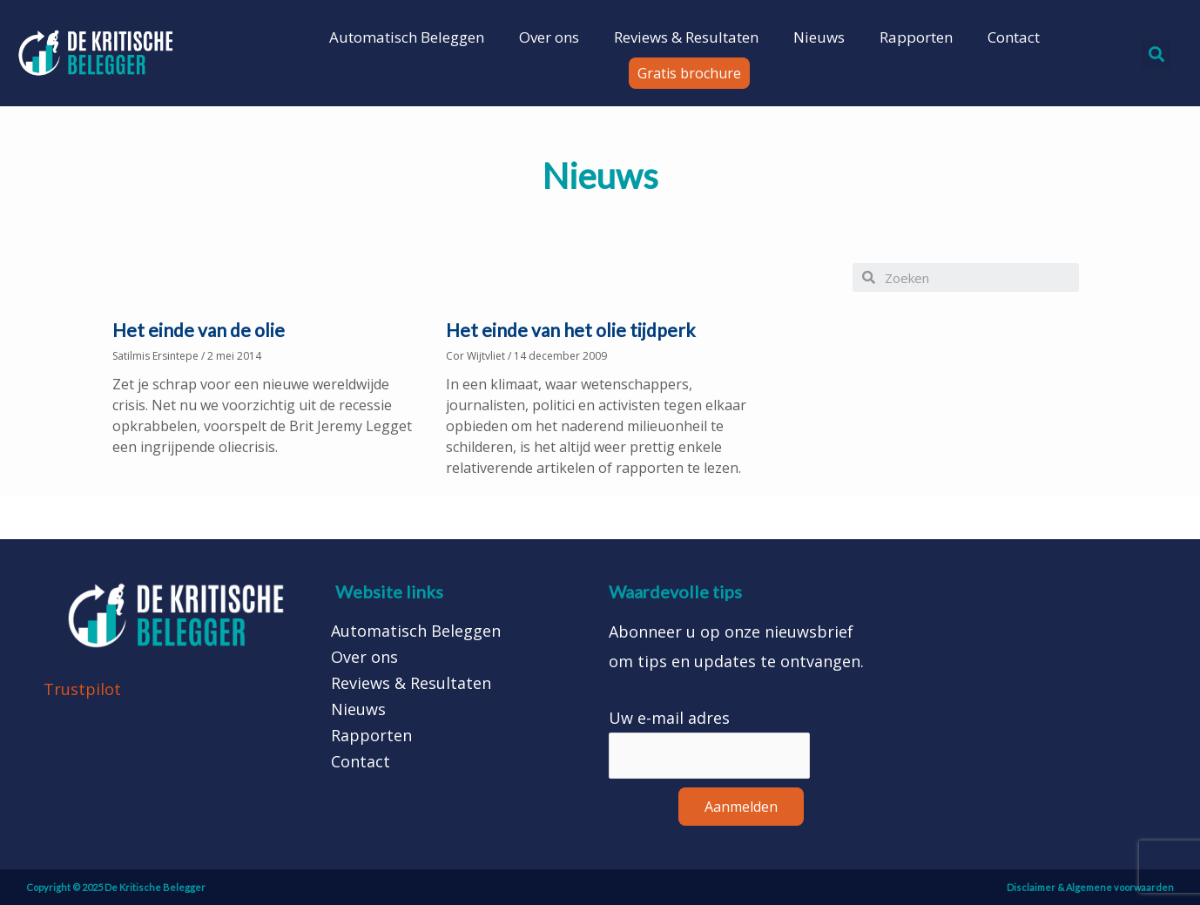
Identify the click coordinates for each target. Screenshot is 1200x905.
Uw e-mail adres (669, 717)
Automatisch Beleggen (406, 37)
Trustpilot (82, 689)
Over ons (549, 37)
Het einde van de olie (198, 330)
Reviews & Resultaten (686, 37)
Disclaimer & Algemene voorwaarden (1090, 887)
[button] (689, 73)
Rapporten (916, 37)
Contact (1014, 37)
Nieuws (819, 37)
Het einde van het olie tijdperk (570, 330)
